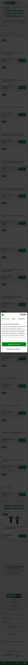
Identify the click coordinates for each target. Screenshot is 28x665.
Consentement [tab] (6, 318)
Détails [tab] (14, 318)
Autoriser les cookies (14, 344)
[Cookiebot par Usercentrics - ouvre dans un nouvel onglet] (20, 315)
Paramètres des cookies (14, 349)
